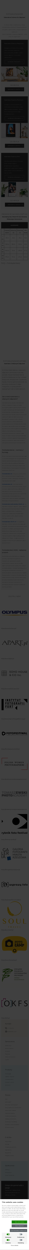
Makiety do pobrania (10, 1119)
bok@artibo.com (12, 1031)
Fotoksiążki (8, 1074)
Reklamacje (8, 1045)
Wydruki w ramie (9, 1082)
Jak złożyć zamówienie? (11, 1105)
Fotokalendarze (9, 1079)
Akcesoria (7, 1085)
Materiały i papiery (10, 1113)
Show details (14, 1245)
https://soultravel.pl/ (7, 930)
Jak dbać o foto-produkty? (12, 1124)
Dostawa (7, 1051)
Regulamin (8, 1152)
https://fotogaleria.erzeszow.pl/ (10, 869)
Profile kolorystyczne (10, 1116)
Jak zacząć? (8, 1102)
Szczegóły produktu (14, 118)
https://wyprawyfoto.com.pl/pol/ (11, 900)
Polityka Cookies (9, 1155)
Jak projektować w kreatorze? (13, 1107)
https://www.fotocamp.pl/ (9, 960)
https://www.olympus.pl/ (8, 628)
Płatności (7, 1054)
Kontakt (7, 1144)
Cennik (7, 1059)
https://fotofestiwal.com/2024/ (10, 749)
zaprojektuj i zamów (14, 145)
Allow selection (19, 1226)
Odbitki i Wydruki (9, 1076)
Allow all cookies (19, 1222)
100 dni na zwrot (9, 1127)
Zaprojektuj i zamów (14, 89)
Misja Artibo (8, 1141)
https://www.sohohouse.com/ (10, 689)
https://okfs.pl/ (5, 1018)
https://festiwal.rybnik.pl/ (8, 839)
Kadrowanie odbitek (10, 1110)
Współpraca (8, 1150)
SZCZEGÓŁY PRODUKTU (14, 61)
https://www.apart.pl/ (7, 658)
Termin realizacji (9, 1048)
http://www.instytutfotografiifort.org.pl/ (13, 719)
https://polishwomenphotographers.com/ (13, 779)
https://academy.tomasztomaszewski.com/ (14, 809)
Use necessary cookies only (18, 1230)
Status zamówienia (10, 1057)
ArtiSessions (8, 1172)
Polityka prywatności (10, 1147)
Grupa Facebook (9, 1175)
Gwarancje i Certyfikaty (11, 1121)
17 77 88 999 (10, 1028)
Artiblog (7, 1169)
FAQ (6, 1099)
